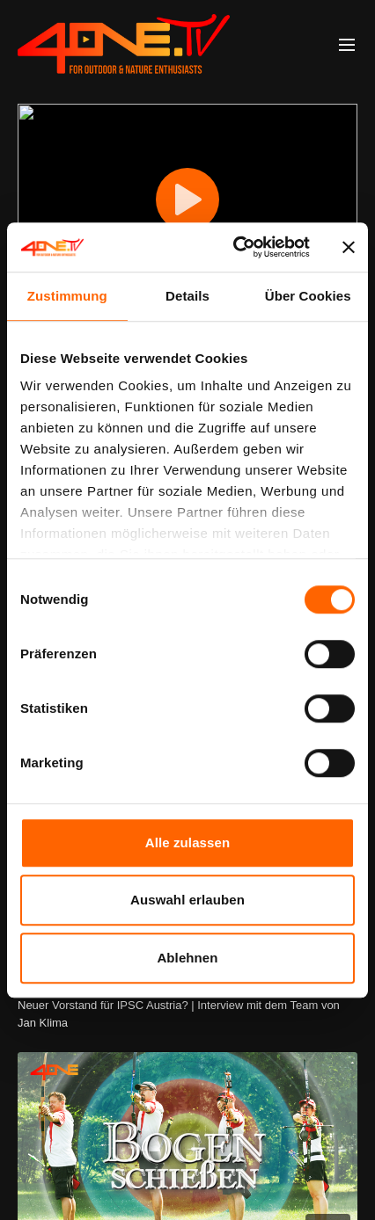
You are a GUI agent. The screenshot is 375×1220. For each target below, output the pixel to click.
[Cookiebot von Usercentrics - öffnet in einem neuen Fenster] (235, 247)
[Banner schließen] (348, 247)
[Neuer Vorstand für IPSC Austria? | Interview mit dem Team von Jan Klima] (187, 1014)
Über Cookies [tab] (308, 295)
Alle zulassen (187, 842)
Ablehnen (187, 957)
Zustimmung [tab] (67, 295)
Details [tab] (187, 295)
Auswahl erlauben (187, 899)
